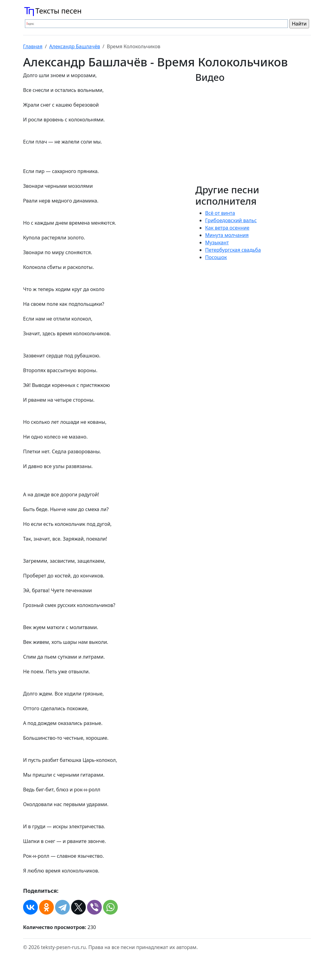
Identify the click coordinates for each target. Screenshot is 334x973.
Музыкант (217, 242)
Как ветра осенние (227, 227)
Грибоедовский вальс (231, 220)
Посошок (216, 257)
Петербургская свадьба (233, 249)
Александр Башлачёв (74, 46)
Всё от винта (220, 213)
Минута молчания (227, 235)
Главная (32, 46)
